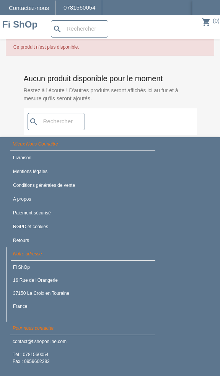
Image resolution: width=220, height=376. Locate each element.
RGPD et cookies (30, 226)
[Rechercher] (79, 29)
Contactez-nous (29, 8)
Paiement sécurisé (32, 213)
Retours (21, 240)
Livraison (22, 157)
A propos (22, 199)
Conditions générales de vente (44, 185)
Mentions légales (30, 171)
